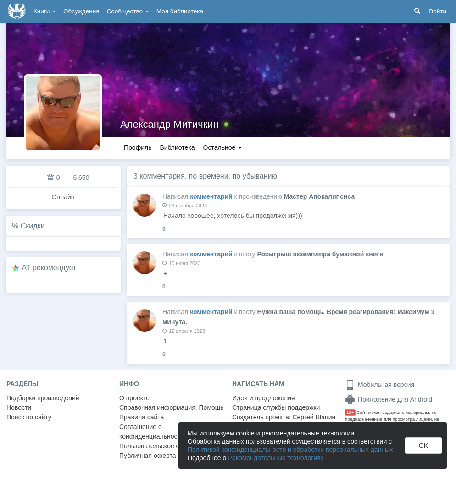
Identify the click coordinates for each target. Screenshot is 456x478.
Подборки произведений (42, 398)
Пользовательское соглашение (165, 446)
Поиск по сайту (28, 417)
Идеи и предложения (263, 398)
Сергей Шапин (313, 417)
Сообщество (128, 11)
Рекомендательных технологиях (276, 458)
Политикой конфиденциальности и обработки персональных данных (290, 449)
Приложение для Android (388, 399)
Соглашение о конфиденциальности (151, 431)
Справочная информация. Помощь (171, 407)
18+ (350, 412)
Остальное (222, 147)
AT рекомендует (49, 268)
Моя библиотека (179, 11)
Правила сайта (141, 417)
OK (423, 445)
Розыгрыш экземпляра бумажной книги (320, 254)
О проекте (134, 398)
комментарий (211, 196)
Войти (437, 11)
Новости (18, 407)
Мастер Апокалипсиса (319, 196)
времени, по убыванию (238, 176)
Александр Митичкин (169, 124)
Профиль (137, 147)
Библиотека (177, 147)
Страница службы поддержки (276, 407)
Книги (44, 11)
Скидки (33, 226)
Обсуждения (81, 11)
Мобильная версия (379, 385)
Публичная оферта (147, 455)
